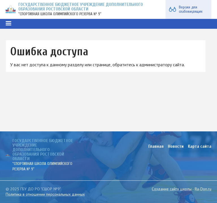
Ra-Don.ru (203, 188)
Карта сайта (199, 146)
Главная (156, 146)
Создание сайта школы (172, 188)
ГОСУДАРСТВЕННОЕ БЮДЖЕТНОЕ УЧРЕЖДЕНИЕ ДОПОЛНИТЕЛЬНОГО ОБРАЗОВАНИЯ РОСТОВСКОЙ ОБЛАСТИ (80, 7)
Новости (176, 146)
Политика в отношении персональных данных (45, 194)
